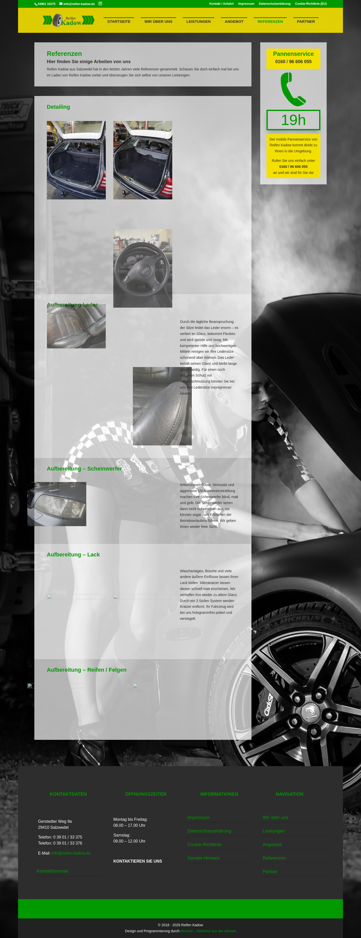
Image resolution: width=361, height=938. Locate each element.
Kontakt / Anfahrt (221, 4)
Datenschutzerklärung (275, 4)
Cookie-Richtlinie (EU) (311, 4)
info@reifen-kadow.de (71, 853)
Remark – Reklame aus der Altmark (208, 931)
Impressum (246, 4)
